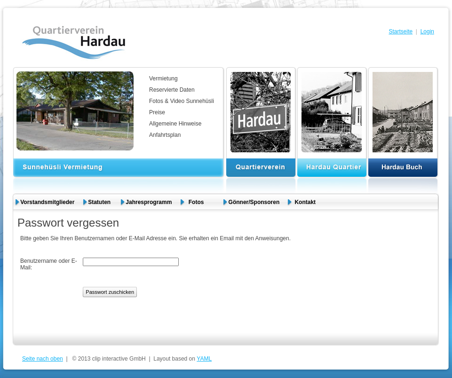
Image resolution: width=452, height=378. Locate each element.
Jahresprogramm (149, 202)
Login (427, 31)
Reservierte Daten (172, 90)
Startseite (400, 31)
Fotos (200, 202)
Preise (157, 112)
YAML (204, 358)
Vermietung (163, 78)
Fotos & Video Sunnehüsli (181, 101)
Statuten (100, 202)
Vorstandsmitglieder (47, 202)
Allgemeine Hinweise (175, 123)
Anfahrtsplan (165, 135)
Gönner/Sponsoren (254, 202)
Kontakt (305, 202)
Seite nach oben (42, 358)
